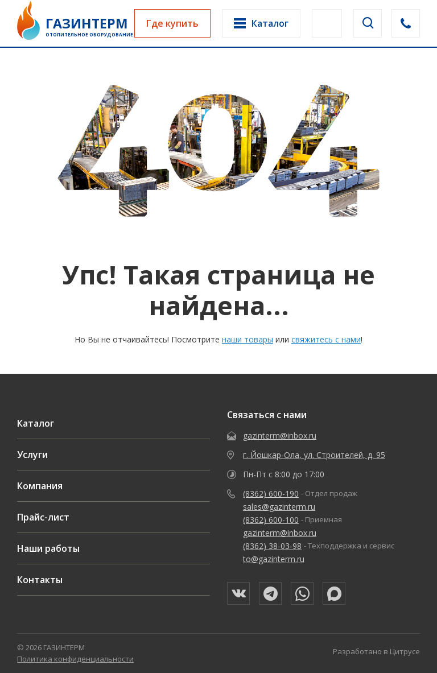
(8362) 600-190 (271, 493)
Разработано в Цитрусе (376, 651)
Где (172, 23)
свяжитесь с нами (326, 339)
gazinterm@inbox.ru (279, 435)
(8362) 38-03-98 (272, 545)
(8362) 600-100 (271, 519)
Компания (40, 486)
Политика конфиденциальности (75, 659)
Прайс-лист (43, 517)
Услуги (32, 454)
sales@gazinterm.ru (279, 506)
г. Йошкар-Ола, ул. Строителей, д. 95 (314, 454)
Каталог (35, 423)
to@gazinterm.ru (273, 559)
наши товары (247, 339)
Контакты (40, 579)
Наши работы (48, 548)
